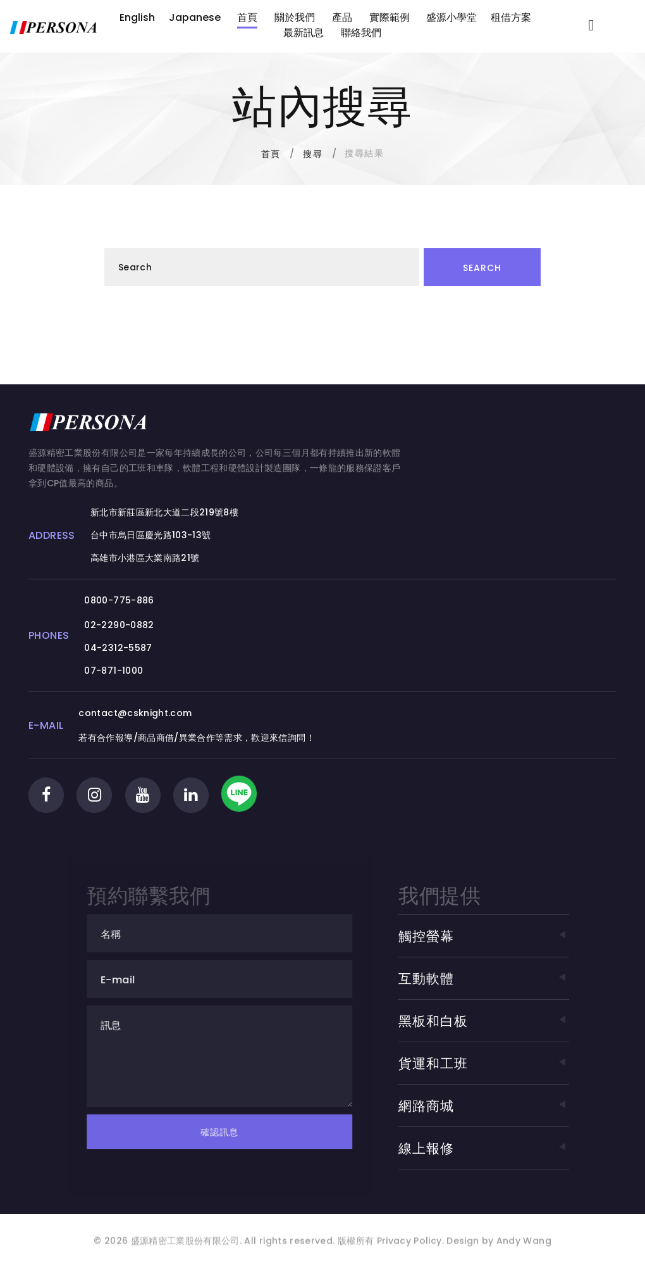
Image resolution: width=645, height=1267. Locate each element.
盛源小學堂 (451, 17)
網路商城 (483, 1106)
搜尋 (312, 154)
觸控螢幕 (483, 936)
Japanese (195, 17)
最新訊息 (303, 33)
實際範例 (389, 17)
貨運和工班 (483, 1063)
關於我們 (294, 17)
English (137, 17)
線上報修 (483, 1148)
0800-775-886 (119, 600)
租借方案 (511, 17)
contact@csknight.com (135, 713)
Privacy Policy (407, 1249)
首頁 (247, 17)
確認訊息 (234, 1132)
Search (482, 268)
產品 (342, 17)
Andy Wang (523, 1249)
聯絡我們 (361, 33)
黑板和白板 (483, 1021)
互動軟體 (483, 978)
